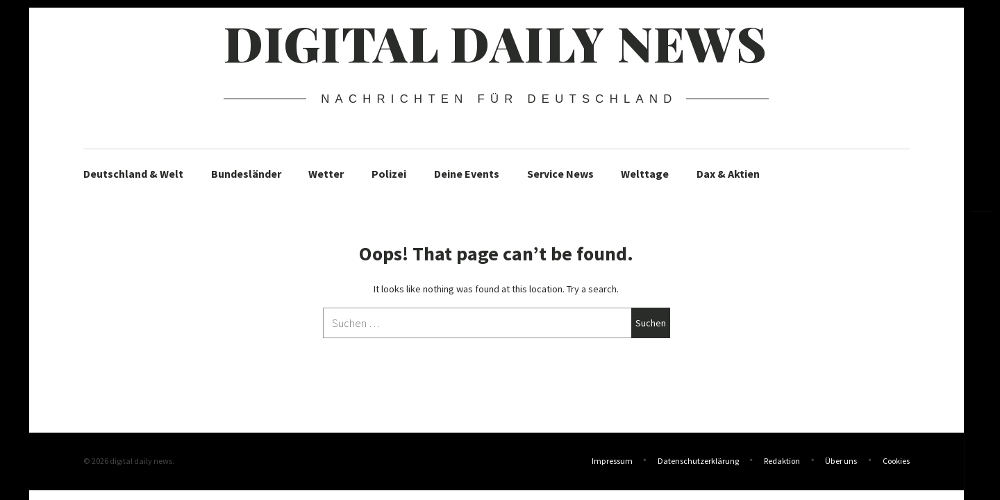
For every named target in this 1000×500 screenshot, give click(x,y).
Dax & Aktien (728, 174)
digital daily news (495, 42)
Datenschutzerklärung (698, 461)
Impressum (612, 461)
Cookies (896, 461)
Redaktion (782, 461)
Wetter (326, 174)
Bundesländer (246, 174)
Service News (560, 174)
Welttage (645, 174)
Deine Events (466, 174)
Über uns (841, 461)
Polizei (389, 174)
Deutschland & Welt (133, 174)
